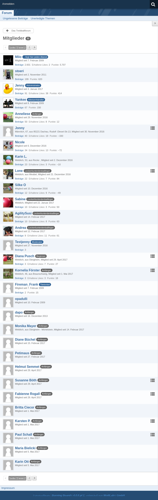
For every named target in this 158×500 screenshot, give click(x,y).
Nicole (20, 142)
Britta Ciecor (24, 407)
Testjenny (22, 242)
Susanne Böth (26, 380)
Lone (19, 170)
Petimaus (22, 353)
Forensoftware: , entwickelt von (79, 495)
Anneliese (22, 114)
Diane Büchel (25, 339)
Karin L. (21, 156)
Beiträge (19, 65)
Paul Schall (23, 434)
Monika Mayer (25, 326)
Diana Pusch (24, 256)
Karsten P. (22, 421)
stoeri (19, 71)
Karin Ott (22, 461)
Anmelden (8, 3)
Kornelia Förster (27, 270)
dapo (19, 312)
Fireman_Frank (26, 284)
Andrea (20, 227)
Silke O (20, 185)
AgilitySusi (23, 213)
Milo (18, 57)
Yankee (20, 99)
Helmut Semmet (27, 366)
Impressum (8, 488)
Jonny (19, 128)
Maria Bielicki (25, 448)
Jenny (19, 85)
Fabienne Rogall (27, 394)
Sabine (20, 199)
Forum (7, 13)
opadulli (21, 299)
